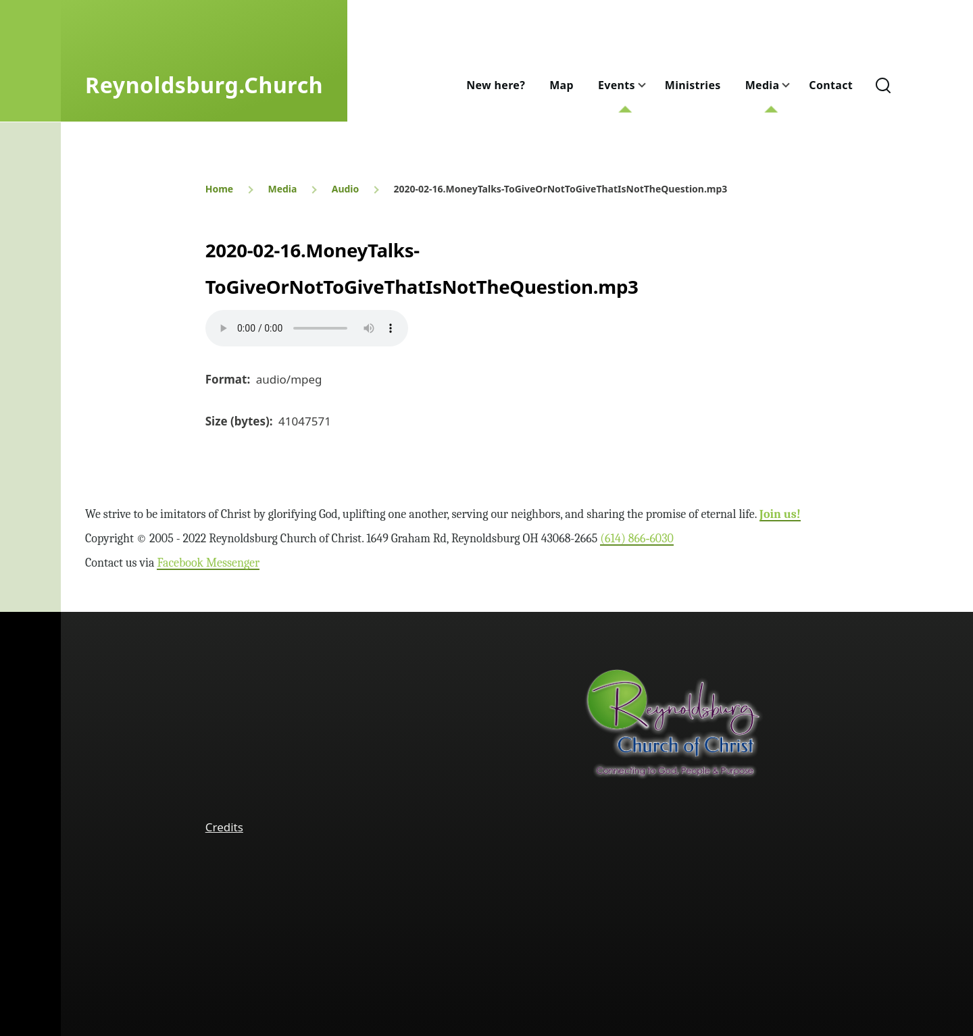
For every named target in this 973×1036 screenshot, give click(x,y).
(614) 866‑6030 (637, 539)
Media (282, 188)
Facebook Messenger (208, 563)
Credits (224, 827)
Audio (345, 188)
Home (219, 188)
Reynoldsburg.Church (204, 84)
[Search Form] (883, 85)
